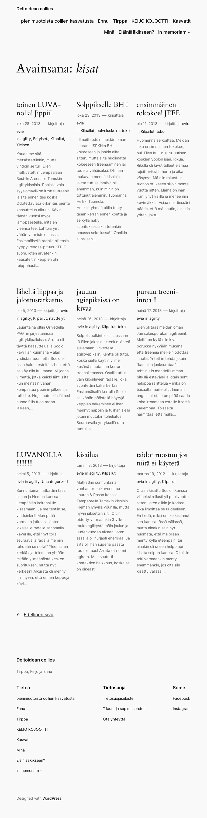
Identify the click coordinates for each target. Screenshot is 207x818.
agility (25, 138)
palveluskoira (108, 130)
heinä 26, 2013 (90, 318)
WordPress (52, 798)
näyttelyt (57, 318)
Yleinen (22, 144)
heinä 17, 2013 (149, 310)
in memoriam (172, 32)
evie (20, 131)
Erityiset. (40, 138)
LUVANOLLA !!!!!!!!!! (39, 459)
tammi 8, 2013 (89, 465)
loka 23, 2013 (89, 115)
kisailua (87, 455)
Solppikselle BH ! (102, 105)
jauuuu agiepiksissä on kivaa (98, 300)
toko (126, 130)
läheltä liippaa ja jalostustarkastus (39, 296)
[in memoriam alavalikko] (189, 32)
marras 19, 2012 (151, 473)
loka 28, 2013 (28, 123)
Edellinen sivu (34, 614)
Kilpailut (57, 138)
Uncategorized (55, 481)
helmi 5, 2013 (28, 473)
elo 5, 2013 (26, 310)
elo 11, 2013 (147, 123)
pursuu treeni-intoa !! (158, 296)
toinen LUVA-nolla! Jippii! (38, 109)
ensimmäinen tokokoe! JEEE (158, 109)
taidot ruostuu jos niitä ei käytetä (162, 459)
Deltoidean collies (34, 8)
